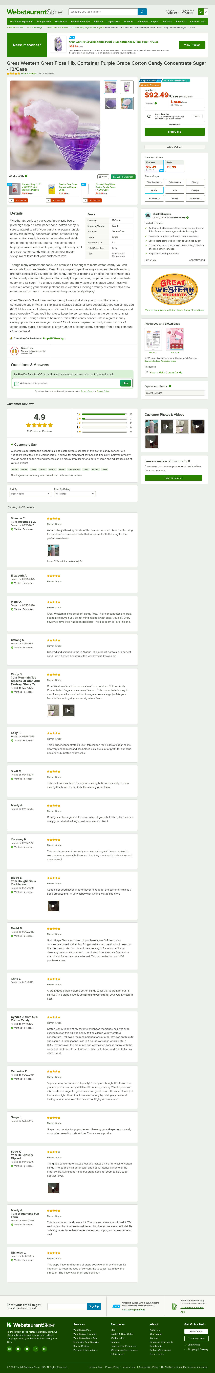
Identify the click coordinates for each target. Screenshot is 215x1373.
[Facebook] (27, 1349)
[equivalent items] (169, 386)
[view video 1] (53, 906)
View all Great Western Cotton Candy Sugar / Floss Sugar (174, 310)
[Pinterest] (44, 1349)
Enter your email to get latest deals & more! (23, 1306)
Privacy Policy (103, 391)
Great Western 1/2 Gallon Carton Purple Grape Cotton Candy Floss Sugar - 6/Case (113, 41)
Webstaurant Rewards (84, 1334)
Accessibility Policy (148, 1367)
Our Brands (156, 1334)
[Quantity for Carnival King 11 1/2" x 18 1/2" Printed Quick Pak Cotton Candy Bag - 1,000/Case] (11, 200)
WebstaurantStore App (85, 1338)
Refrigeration (44, 21)
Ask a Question (123, 176)
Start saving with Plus (133, 1309)
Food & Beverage (80, 21)
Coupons (115, 1342)
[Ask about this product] (72, 383)
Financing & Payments (161, 1342)
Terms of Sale (95, 1367)
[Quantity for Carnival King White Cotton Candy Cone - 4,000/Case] (85, 200)
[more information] (187, 217)
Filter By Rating (62, 489)
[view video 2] (167, 427)
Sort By (13, 489)
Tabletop (98, 21)
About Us (155, 1330)
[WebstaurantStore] (34, 1325)
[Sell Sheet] (174, 340)
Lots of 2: (151, 103)
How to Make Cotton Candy (176, 372)
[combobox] (103, 11)
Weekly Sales (117, 1338)
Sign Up (94, 1306)
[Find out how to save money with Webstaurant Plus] (72, 37)
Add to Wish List (174, 147)
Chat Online (192, 1344)
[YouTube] (18, 1349)
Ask (125, 383)
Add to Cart (21, 200)
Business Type (197, 21)
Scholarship (156, 1346)
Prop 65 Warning (53, 338)
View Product (192, 44)
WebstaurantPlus (82, 1330)
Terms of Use (87, 391)
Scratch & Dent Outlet (122, 1334)
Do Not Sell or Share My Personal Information (184, 1367)
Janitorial (167, 21)
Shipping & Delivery (196, 1349)
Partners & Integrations (85, 1350)
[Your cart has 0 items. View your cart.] (203, 11)
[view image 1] (152, 427)
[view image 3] (182, 427)
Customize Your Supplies (86, 1342)
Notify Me (174, 131)
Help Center (196, 1331)
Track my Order (196, 1338)
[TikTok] (35, 1349)
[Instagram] (9, 1349)
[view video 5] (152, 442)
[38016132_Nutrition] (153, 340)
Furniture (128, 21)
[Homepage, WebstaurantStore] (35, 11)
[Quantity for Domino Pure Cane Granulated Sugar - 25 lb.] (48, 200)
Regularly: (150, 90)
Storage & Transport (148, 21)
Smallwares (61, 21)
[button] (110, 87)
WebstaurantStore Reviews (125, 1350)
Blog (113, 1330)
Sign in (197, 116)
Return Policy (157, 1354)
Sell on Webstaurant (160, 1350)
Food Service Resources (123, 1346)
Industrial (181, 21)
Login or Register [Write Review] (173, 478)
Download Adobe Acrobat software (160, 361)
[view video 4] (197, 427)
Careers (154, 1338)
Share (103, 176)
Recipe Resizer (81, 1346)
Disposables (113, 21)
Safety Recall (117, 1354)
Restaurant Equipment (21, 21)
